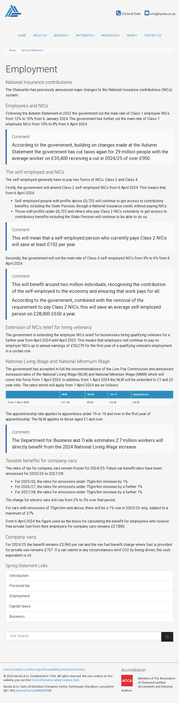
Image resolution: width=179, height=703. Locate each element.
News (132, 35)
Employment (19, 596)
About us (40, 35)
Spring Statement (32, 50)
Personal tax (19, 585)
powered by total (33, 690)
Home (22, 35)
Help (80, 669)
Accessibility (51, 669)
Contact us (152, 35)
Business (17, 616)
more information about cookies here (55, 680)
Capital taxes (20, 606)
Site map (35, 669)
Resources (111, 35)
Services (61, 35)
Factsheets (85, 35)
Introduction (19, 575)
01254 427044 (128, 14)
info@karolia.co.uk (160, 14)
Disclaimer (69, 669)
